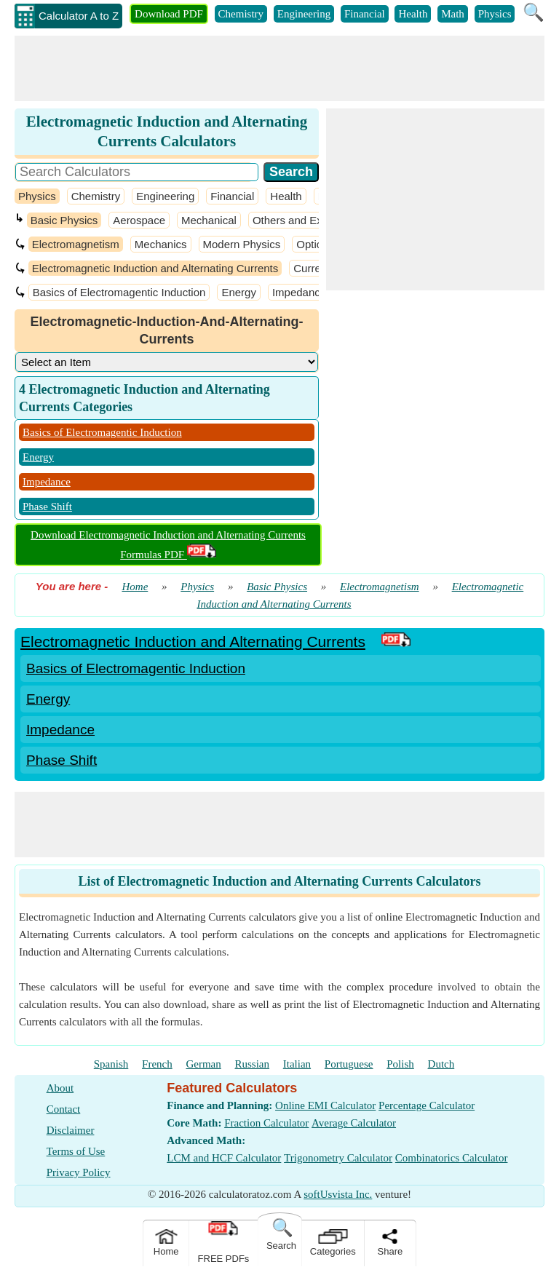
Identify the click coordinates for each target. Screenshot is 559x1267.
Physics (495, 14)
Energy (238, 292)
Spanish (111, 1064)
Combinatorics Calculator (451, 1158)
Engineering (303, 14)
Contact (64, 1109)
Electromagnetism (75, 244)
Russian (252, 1064)
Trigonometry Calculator (338, 1158)
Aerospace (139, 220)
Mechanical (209, 220)
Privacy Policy (79, 1172)
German (203, 1064)
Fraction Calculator (266, 1123)
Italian (297, 1064)
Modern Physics (242, 244)
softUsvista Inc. (338, 1194)
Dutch (441, 1064)
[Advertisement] (279, 68)
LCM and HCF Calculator (224, 1158)
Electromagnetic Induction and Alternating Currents (155, 268)
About (60, 1088)
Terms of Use (76, 1151)
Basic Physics (64, 220)
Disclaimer (71, 1130)
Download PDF (169, 14)
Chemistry (241, 14)
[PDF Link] (396, 641)
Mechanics (161, 244)
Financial (364, 14)
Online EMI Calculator (325, 1105)
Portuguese (349, 1064)
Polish (400, 1064)
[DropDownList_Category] (166, 362)
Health (412, 14)
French (157, 1064)
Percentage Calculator (426, 1105)
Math (452, 14)
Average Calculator (354, 1123)
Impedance (299, 292)
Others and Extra (294, 220)
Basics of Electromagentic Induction (119, 292)
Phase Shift (47, 506)
